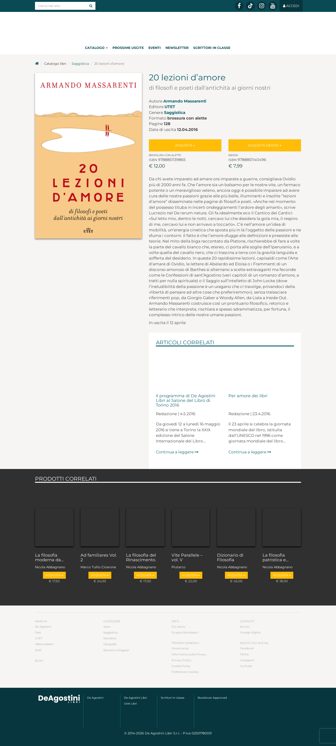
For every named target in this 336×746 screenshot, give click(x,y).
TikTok (244, 654)
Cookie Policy (181, 666)
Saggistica (80, 64)
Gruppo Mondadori (185, 632)
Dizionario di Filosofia (230, 557)
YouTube (246, 666)
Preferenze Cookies (185, 672)
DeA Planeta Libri (168, 26)
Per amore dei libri (247, 396)
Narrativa (109, 638)
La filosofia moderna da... (49, 557)
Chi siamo (179, 626)
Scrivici (245, 626)
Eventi (154, 48)
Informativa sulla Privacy (189, 654)
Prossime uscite (128, 48)
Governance (180, 648)
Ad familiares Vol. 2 (98, 557)
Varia (106, 626)
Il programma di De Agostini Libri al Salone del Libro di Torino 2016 (185, 401)
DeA (38, 632)
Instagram (247, 660)
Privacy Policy (181, 660)
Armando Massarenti (184, 101)
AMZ (38, 650)
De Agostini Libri (135, 697)
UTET (169, 106)
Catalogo (96, 48)
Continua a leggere (177, 452)
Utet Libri (130, 703)
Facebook (247, 648)
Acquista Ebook (264, 145)
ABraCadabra (44, 644)
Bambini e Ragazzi (116, 650)
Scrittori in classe (211, 48)
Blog (39, 660)
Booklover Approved (212, 697)
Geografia (110, 644)
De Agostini (43, 626)
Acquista (185, 145)
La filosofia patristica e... (275, 557)
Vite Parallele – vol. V (187, 557)
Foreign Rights (250, 632)
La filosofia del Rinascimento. (141, 557)
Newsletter (177, 48)
